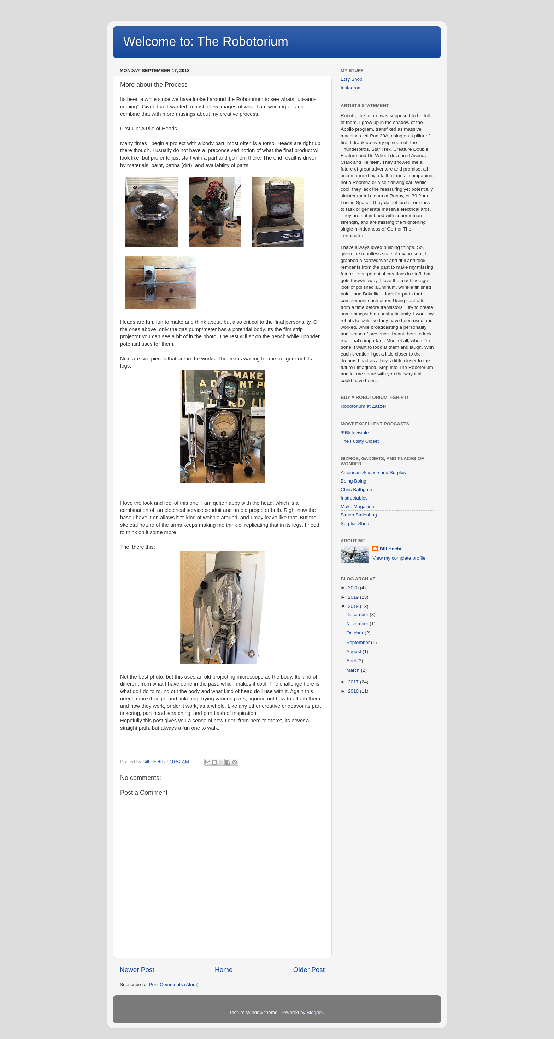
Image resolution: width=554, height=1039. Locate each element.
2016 (354, 691)
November (358, 623)
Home (223, 969)
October (355, 632)
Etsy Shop (352, 79)
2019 (354, 597)
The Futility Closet (360, 441)
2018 (354, 606)
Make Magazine (357, 506)
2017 (354, 682)
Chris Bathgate (356, 489)
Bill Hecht (390, 548)
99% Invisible (355, 432)
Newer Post (137, 969)
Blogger (315, 1012)
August (354, 651)
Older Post (309, 969)
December (358, 614)
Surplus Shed (355, 523)
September (358, 642)
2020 (354, 587)
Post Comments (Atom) (174, 984)
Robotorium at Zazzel (363, 406)
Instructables (354, 498)
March (353, 670)
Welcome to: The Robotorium (205, 41)
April (351, 660)
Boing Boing (353, 481)
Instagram (351, 87)
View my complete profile (398, 558)
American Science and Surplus (373, 472)
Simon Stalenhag (359, 515)
